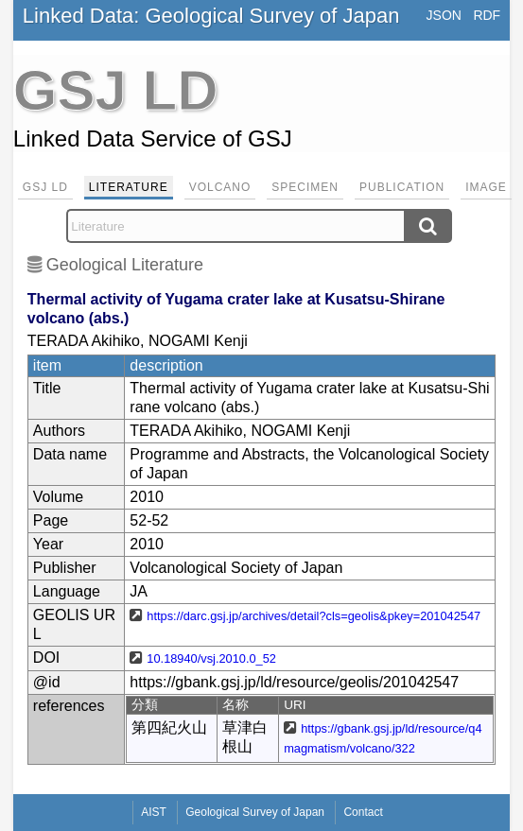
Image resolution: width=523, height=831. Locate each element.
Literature (128, 187)
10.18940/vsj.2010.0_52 (211, 658)
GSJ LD (45, 187)
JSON (444, 15)
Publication (402, 187)
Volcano (220, 187)
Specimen (305, 187)
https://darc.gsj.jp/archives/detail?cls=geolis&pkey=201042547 (313, 616)
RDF (486, 15)
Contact (362, 812)
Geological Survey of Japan (254, 812)
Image (486, 187)
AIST (153, 812)
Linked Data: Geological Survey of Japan (211, 15)
